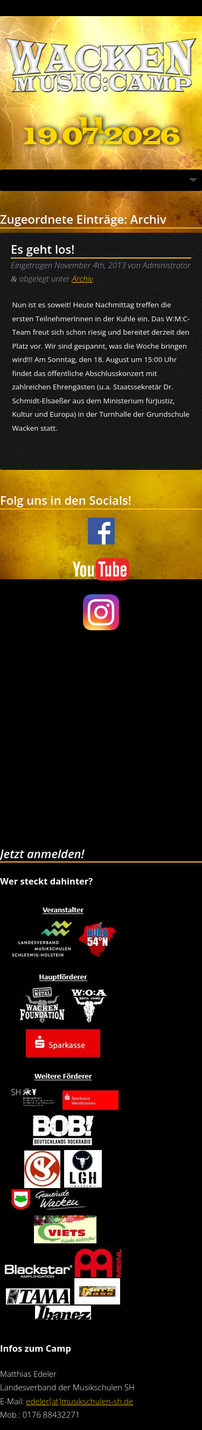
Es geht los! (42, 249)
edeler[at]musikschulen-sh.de (79, 1401)
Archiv (82, 278)
